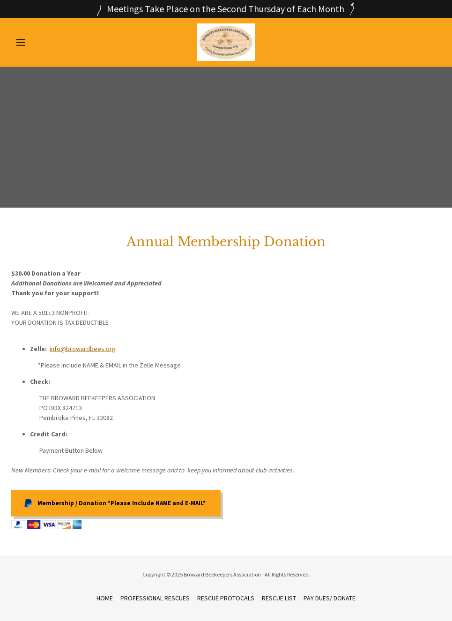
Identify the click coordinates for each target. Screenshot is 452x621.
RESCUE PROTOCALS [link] (225, 598)
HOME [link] (104, 598)
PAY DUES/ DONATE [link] (330, 598)
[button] (43, 42)
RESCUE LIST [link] (279, 598)
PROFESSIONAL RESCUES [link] (155, 598)
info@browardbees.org (83, 348)
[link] (226, 42)
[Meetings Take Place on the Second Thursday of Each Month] (226, 9)
